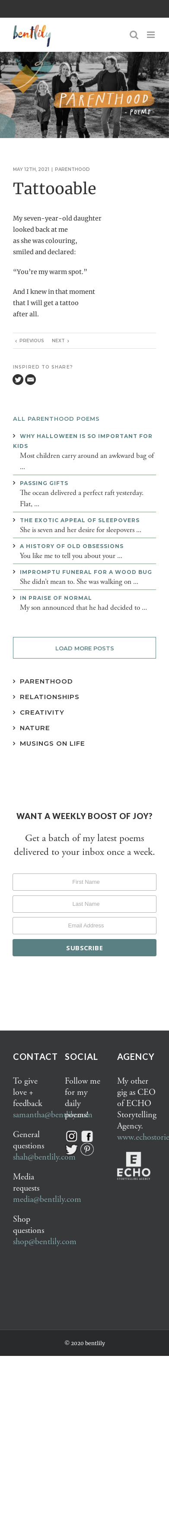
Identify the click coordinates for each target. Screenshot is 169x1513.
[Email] (30, 379)
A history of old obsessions (72, 546)
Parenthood (72, 169)
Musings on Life (52, 743)
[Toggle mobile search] (134, 34)
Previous (31, 341)
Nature (35, 728)
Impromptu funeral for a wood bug (86, 572)
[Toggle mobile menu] (151, 34)
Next (58, 341)
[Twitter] (18, 379)
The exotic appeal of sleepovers (80, 520)
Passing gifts (44, 483)
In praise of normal (56, 598)
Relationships (50, 697)
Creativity (42, 712)
